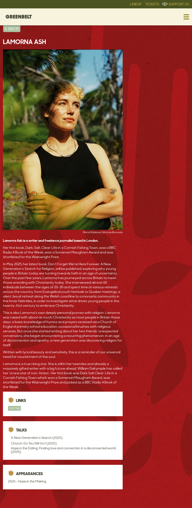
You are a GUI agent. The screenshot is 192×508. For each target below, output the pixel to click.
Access (28, 501)
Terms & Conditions (101, 501)
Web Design (159, 501)
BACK (13, 28)
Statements (75, 501)
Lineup (135, 3)
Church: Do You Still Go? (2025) (34, 443)
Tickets (152, 3)
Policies (125, 501)
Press (58, 501)
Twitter (14, 408)
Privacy (141, 501)
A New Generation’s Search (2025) (36, 437)
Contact (44, 501)
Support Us (178, 3)
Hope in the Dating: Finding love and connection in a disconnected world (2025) (63, 449)
